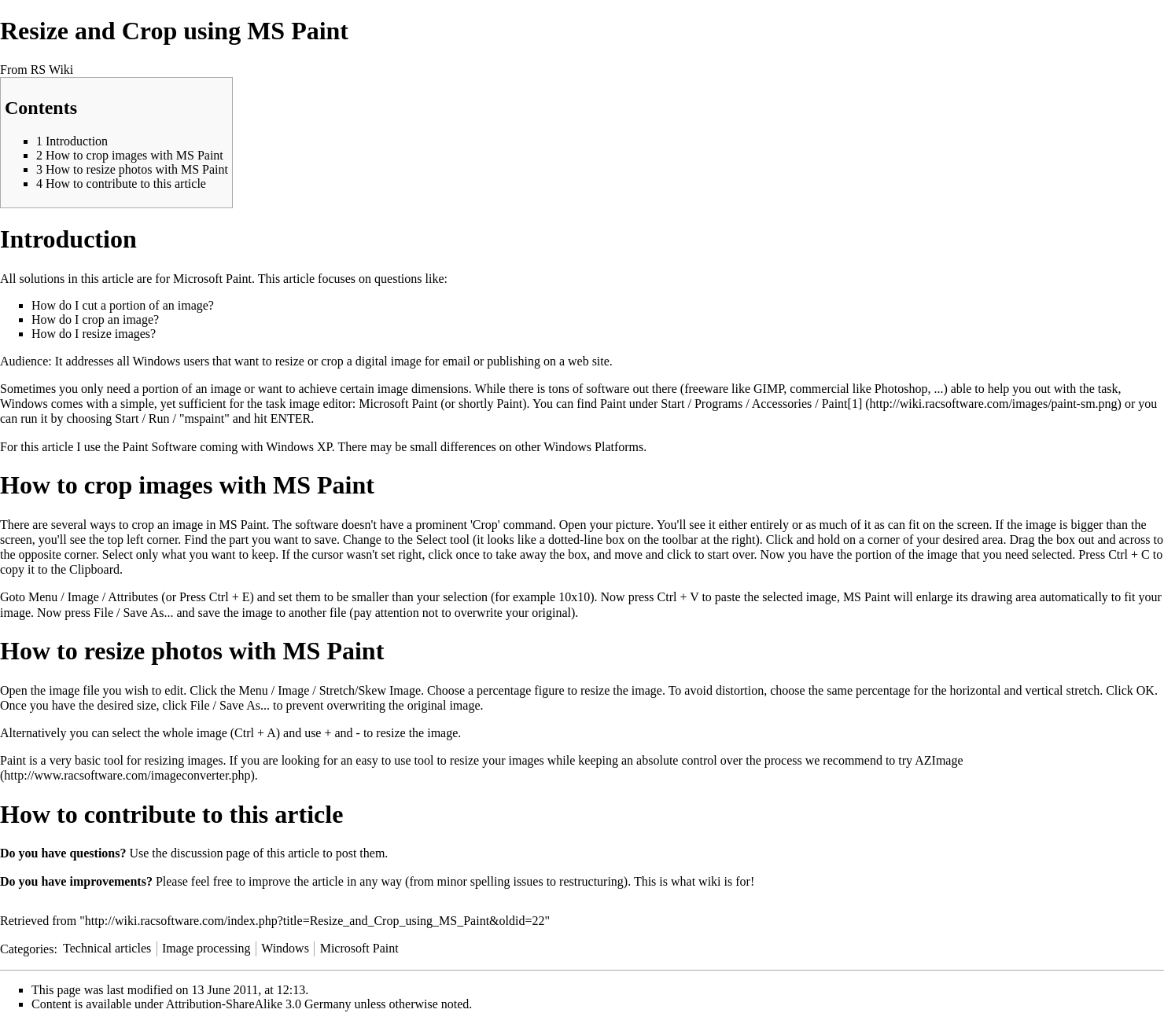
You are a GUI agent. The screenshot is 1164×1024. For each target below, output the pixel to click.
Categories (26, 948)
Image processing (206, 948)
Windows (285, 948)
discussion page (210, 853)
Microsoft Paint (359, 948)
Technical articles (107, 948)
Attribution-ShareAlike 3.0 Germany (259, 1004)
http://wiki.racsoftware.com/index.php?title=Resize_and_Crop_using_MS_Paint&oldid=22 (315, 920)
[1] (855, 403)
